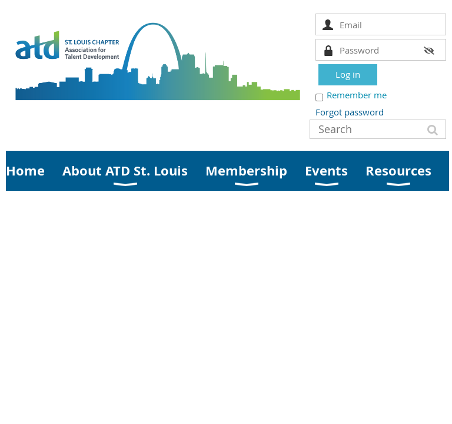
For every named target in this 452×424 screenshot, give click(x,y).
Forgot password (349, 112)
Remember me (357, 95)
